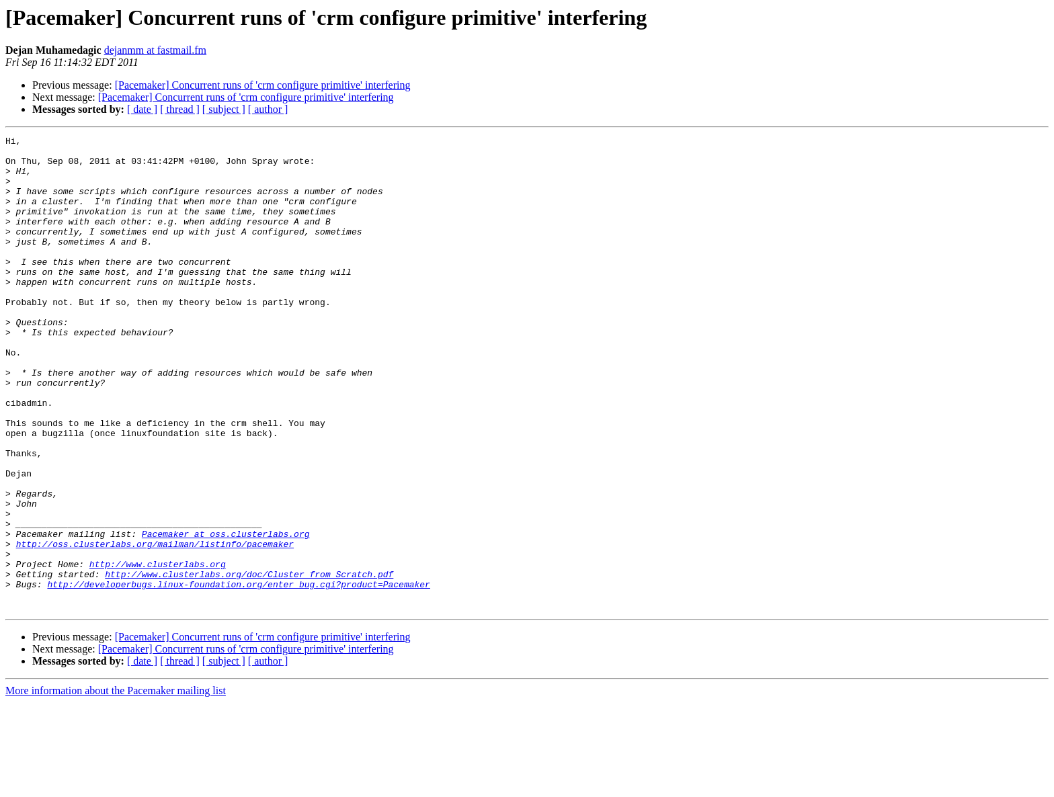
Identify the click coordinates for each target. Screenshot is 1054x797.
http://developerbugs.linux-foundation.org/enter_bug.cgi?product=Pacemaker (238, 675)
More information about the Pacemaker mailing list (115, 785)
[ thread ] (180, 109)
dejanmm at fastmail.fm (155, 50)
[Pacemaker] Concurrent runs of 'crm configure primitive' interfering (263, 85)
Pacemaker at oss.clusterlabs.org (226, 614)
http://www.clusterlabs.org (157, 650)
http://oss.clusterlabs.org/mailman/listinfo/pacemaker (155, 626)
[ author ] (268, 109)
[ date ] (142, 109)
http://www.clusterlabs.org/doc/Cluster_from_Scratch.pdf (249, 663)
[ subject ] (223, 109)
